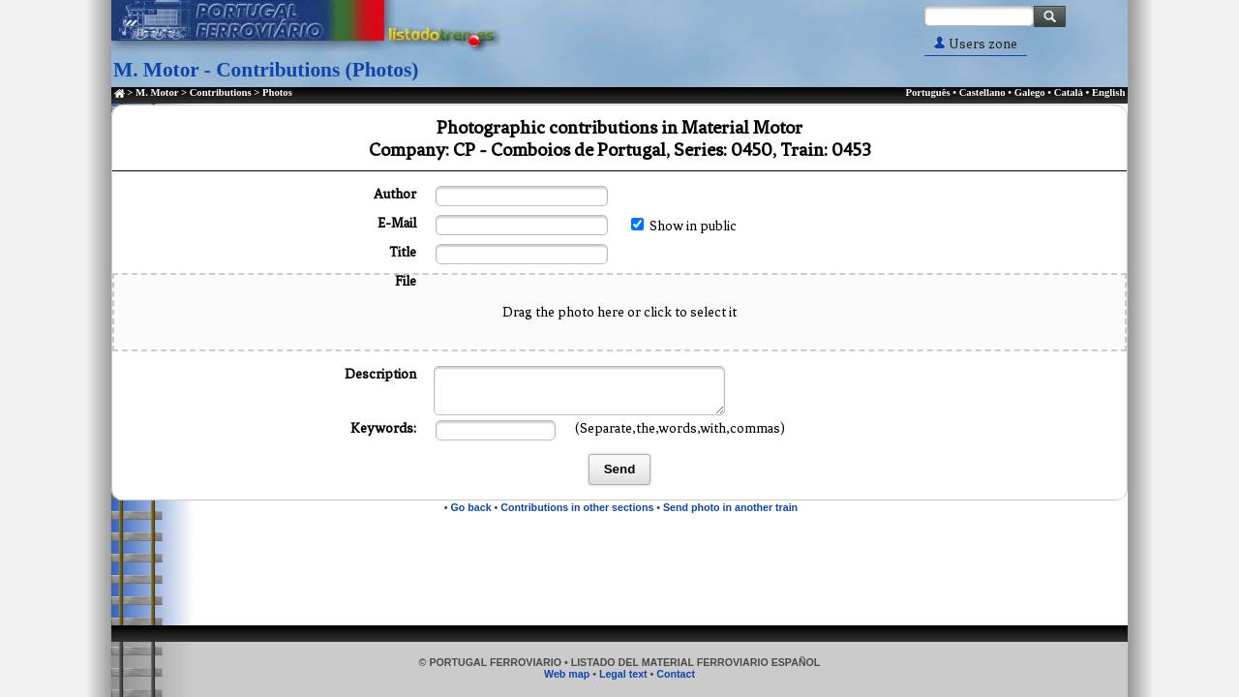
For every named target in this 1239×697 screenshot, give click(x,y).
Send (620, 469)
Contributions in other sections (576, 507)
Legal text (623, 674)
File (405, 281)
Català (1068, 92)
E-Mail (397, 223)
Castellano (982, 92)
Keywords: (383, 428)
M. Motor (157, 92)
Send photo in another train (730, 507)
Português (927, 92)
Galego (1029, 92)
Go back (471, 507)
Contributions (221, 92)
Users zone (975, 44)
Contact (675, 674)
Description (380, 374)
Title (402, 252)
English (1108, 92)
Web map (566, 674)
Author (395, 194)
